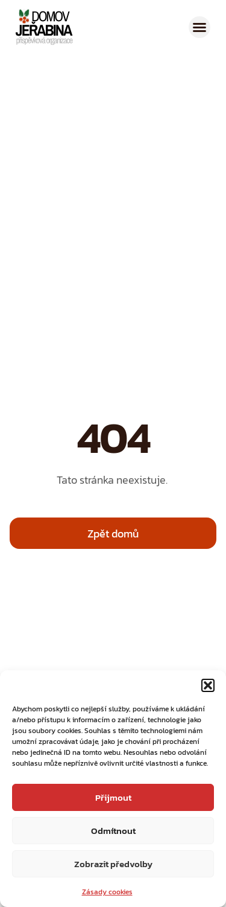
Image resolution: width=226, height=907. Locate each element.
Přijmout (113, 797)
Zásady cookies (107, 891)
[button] (208, 685)
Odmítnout (113, 831)
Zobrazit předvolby (113, 864)
